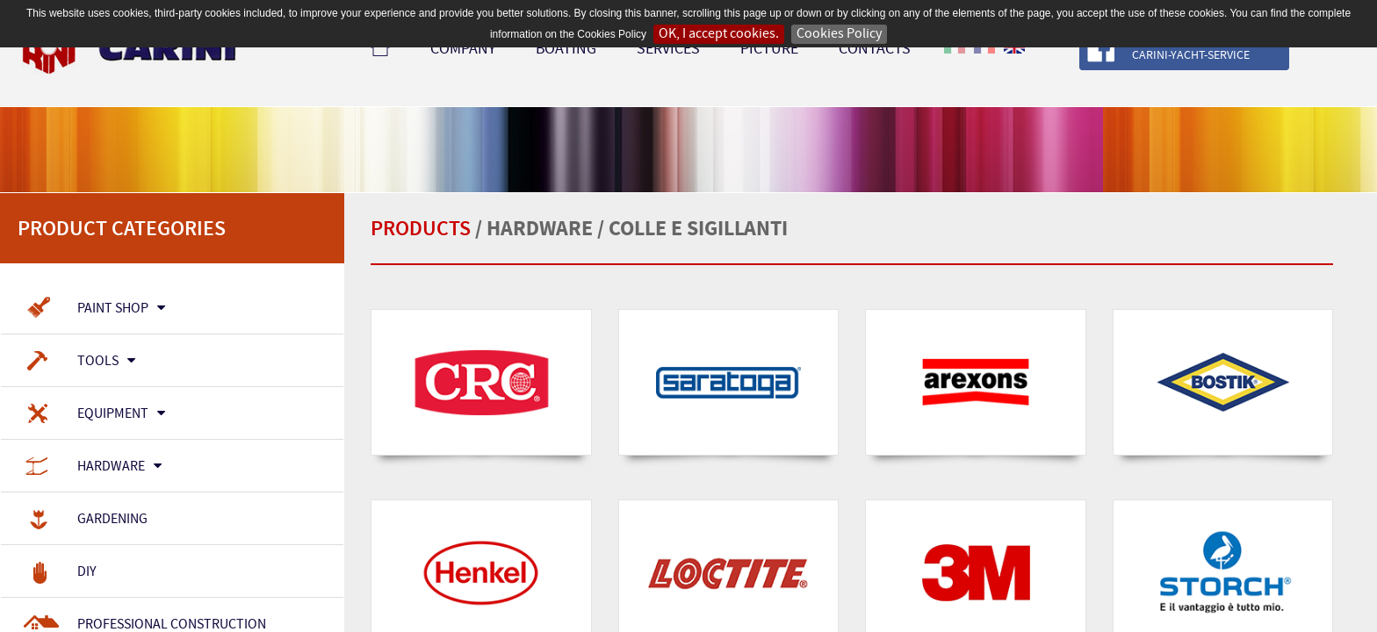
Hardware (92, 467)
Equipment (94, 414)
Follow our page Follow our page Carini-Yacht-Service (1232, 48)
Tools (79, 361)
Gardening (85, 519)
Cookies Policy (839, 33)
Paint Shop (94, 309)
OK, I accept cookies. (719, 33)
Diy (60, 572)
